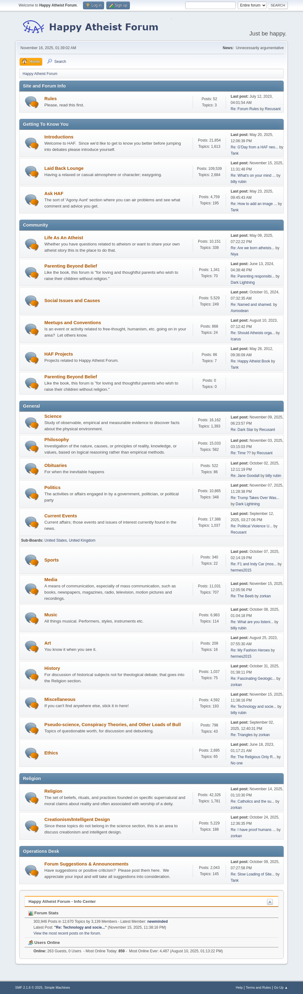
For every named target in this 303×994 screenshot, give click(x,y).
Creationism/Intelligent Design (77, 819)
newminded (157, 921)
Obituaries (55, 465)
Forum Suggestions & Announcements (86, 863)
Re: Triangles (242, 735)
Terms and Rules (258, 987)
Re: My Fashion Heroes (250, 650)
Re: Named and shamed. (251, 304)
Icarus (236, 339)
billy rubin (238, 182)
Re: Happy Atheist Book (250, 361)
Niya (234, 254)
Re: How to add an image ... (254, 204)
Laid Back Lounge (64, 168)
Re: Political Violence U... (251, 526)
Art (47, 643)
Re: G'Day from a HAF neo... (254, 147)
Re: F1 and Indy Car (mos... (254, 564)
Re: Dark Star (242, 429)
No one (237, 763)
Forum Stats (43, 913)
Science (53, 416)
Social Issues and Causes (72, 300)
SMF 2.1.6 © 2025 (29, 987)
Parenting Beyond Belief (70, 266)
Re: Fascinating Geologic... (253, 678)
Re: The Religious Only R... (253, 757)
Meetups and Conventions (72, 322)
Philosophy (56, 439)
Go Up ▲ (281, 987)
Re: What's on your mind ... (253, 175)
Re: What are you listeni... (252, 622)
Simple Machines (57, 987)
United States (55, 540)
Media (50, 579)
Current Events (60, 515)
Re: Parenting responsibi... (252, 276)
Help (239, 987)
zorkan (265, 596)
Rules (50, 98)
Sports (51, 560)
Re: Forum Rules (245, 109)
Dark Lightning (243, 282)
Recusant (273, 109)
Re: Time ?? (241, 453)
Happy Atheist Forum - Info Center (62, 901)
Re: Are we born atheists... (252, 248)
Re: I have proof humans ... (253, 830)
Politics (52, 487)
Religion (53, 791)
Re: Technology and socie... (253, 706)
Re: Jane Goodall (245, 476)
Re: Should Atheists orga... (253, 333)
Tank (234, 153)
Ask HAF (53, 193)
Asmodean (239, 311)
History (52, 668)
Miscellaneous (60, 699)
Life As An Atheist (63, 237)
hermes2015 (241, 570)
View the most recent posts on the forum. (67, 933)
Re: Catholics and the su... (252, 801)
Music (50, 614)
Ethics (51, 752)
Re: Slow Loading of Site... (252, 874)
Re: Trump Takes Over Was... (255, 498)
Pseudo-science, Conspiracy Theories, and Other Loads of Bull (112, 724)
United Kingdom (82, 540)
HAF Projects (58, 354)
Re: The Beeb (242, 596)
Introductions (59, 136)
